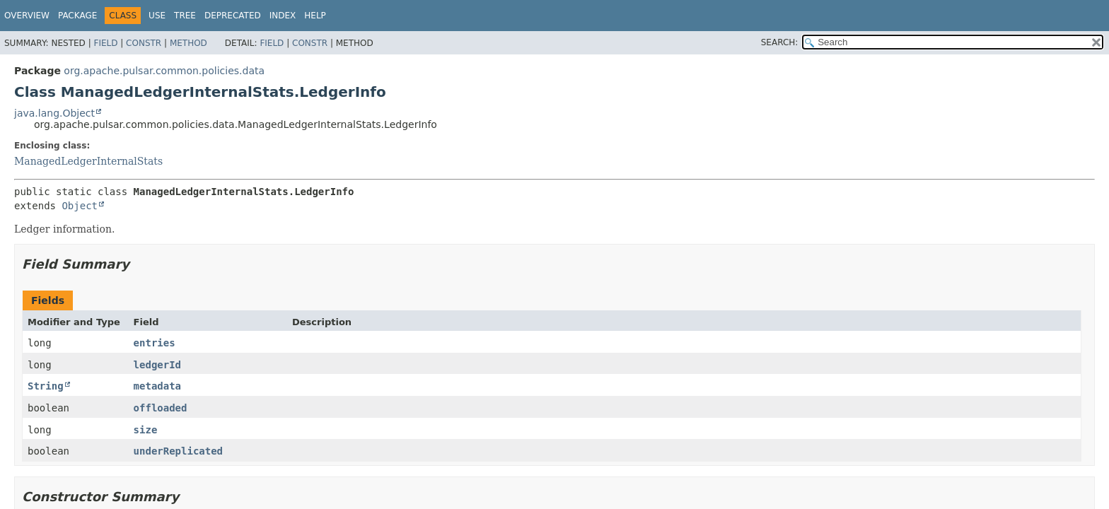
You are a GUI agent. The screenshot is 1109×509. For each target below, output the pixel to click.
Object (80, 205)
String (46, 386)
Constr (143, 43)
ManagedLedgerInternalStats (88, 161)
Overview (27, 16)
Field (105, 43)
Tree (185, 16)
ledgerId (157, 364)
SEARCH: (780, 42)
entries (154, 343)
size (146, 429)
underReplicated (178, 451)
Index (282, 16)
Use (157, 16)
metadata (157, 386)
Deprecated (232, 16)
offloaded (160, 408)
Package (77, 16)
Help (315, 16)
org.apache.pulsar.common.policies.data (164, 70)
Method (188, 43)
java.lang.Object (54, 113)
